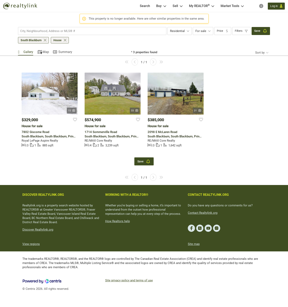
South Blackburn (31, 40)
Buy (159, 6)
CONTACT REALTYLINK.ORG (208, 195)
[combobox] (92, 31)
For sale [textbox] (200, 31)
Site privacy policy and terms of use (129, 280)
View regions (31, 244)
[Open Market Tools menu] (242, 6)
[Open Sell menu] (181, 6)
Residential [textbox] (177, 31)
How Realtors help (117, 221)
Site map (194, 244)
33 (134, 110)
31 (197, 110)
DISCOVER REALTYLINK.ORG (43, 195)
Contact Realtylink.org (202, 213)
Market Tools (230, 6)
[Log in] (276, 6)
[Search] (145, 6)
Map (46, 52)
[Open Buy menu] (164, 6)
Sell (175, 6)
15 (71, 110)
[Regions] (261, 6)
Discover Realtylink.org (37, 229)
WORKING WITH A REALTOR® (126, 195)
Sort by (260, 52)
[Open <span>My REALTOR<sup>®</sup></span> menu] (212, 6)
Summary (65, 52)
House (57, 40)
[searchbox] (89, 31)
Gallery (28, 52)
